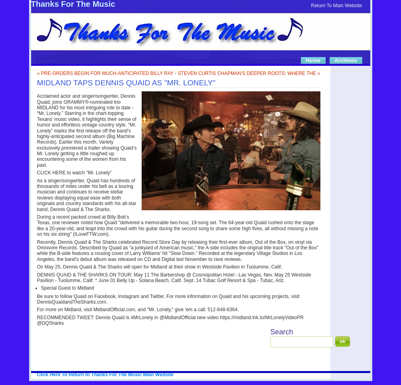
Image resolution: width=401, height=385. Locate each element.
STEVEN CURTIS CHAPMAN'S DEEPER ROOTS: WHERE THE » (249, 73)
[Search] (302, 341)
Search (282, 332)
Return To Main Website (336, 5)
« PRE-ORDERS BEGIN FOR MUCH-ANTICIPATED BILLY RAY (105, 73)
